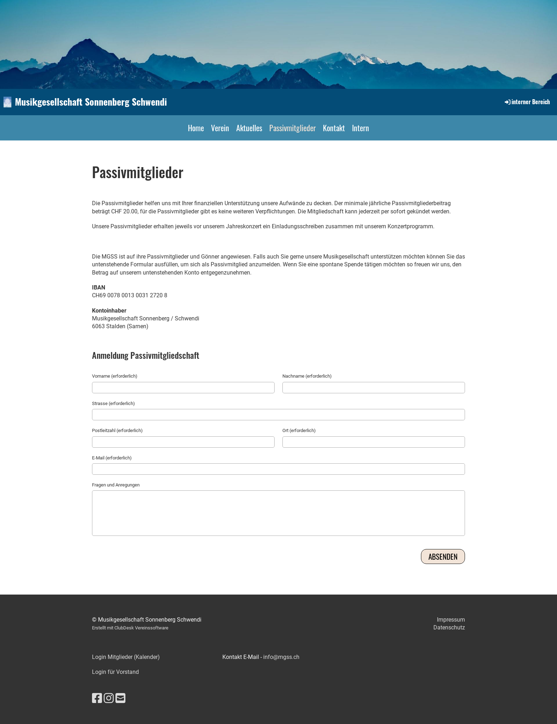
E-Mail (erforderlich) (112, 458)
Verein (220, 127)
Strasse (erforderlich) (113, 403)
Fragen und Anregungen (116, 485)
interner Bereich (527, 101)
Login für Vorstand (115, 672)
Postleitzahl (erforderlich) (117, 430)
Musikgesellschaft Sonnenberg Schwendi (91, 101)
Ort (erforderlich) (299, 430)
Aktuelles (249, 127)
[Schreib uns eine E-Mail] (120, 698)
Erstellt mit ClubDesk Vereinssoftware (130, 627)
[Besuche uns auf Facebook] (97, 698)
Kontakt (334, 127)
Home (196, 127)
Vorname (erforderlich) (114, 376)
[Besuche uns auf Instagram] (109, 698)
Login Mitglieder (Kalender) (126, 657)
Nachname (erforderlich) (307, 376)
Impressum (451, 619)
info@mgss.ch (281, 657)
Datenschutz (449, 627)
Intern (360, 127)
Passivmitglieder (292, 127)
